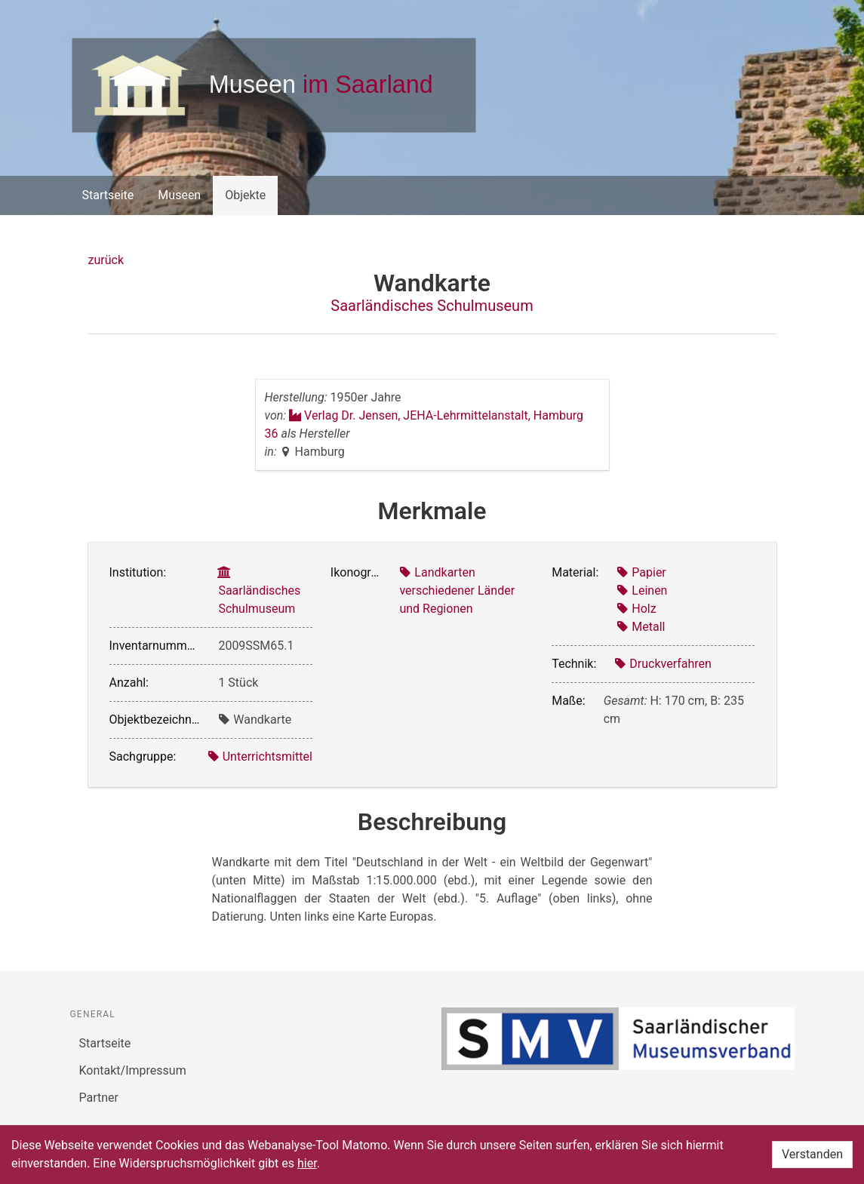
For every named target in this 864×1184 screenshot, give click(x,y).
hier (307, 1163)
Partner (99, 1097)
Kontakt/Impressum (132, 1070)
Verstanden (812, 1154)
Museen (179, 195)
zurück (106, 260)
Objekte (245, 195)
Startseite (108, 195)
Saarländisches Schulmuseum (432, 306)
